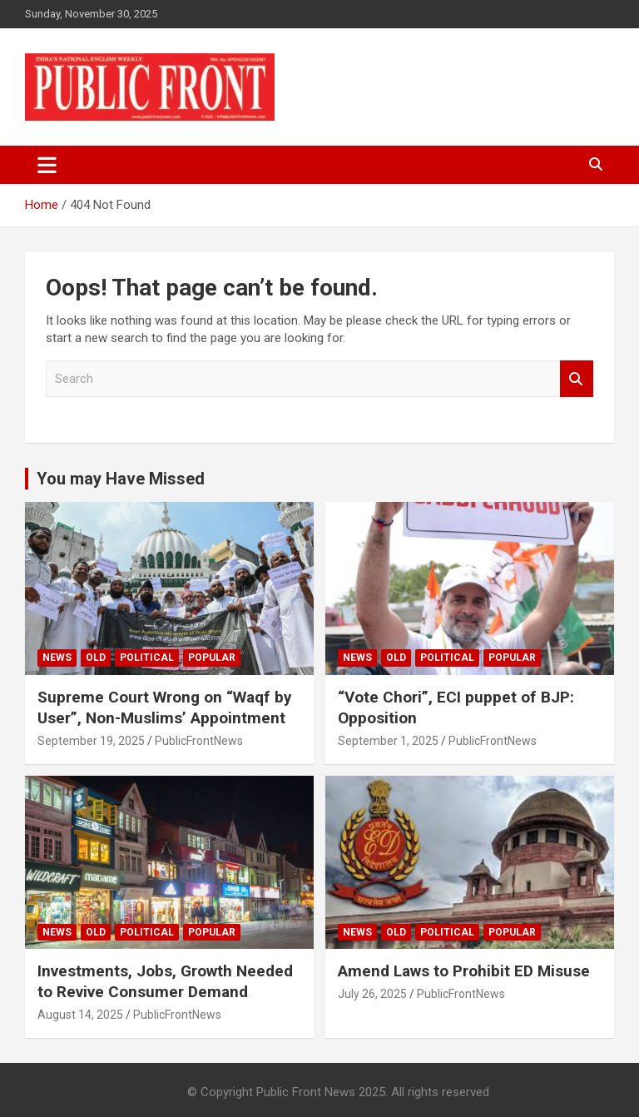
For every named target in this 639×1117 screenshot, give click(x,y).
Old (96, 657)
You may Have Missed (121, 479)
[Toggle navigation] (47, 165)
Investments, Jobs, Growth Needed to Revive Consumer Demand (165, 981)
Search (576, 379)
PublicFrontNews (199, 740)
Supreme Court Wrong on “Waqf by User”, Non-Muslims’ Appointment (164, 707)
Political (147, 657)
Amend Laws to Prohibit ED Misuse (464, 970)
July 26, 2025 (372, 993)
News (57, 657)
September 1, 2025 (388, 740)
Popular (211, 657)
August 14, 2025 (80, 1014)
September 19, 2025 (91, 740)
